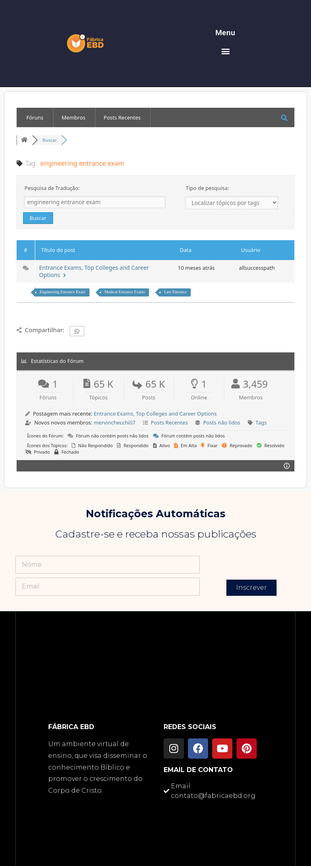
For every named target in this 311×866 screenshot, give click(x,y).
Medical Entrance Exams (124, 292)
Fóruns (34, 117)
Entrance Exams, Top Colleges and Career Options (94, 271)
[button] (225, 51)
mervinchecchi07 (114, 422)
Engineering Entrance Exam (62, 292)
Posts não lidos (222, 422)
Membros (73, 117)
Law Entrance (175, 292)
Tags (261, 422)
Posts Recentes (122, 117)
